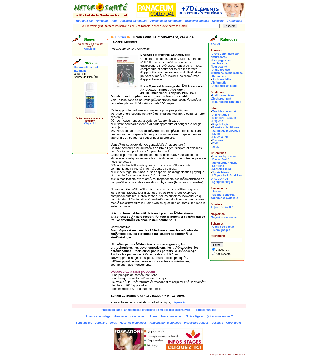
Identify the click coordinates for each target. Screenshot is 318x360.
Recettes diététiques (225, 127)
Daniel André (220, 159)
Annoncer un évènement (130, 316)
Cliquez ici (89, 49)
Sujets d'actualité (222, 207)
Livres (120, 37)
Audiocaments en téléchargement (222, 97)
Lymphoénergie (222, 182)
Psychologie (220, 124)
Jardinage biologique (226, 130)
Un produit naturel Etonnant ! (86, 69)
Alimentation (220, 114)
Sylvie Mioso (220, 172)
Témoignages (221, 230)
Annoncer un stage (224, 85)
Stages (216, 191)
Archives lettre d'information (221, 81)
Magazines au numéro (225, 217)
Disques (217, 140)
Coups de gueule (223, 226)
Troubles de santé (224, 111)
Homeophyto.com (224, 156)
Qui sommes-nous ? (220, 316)
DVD (215, 143)
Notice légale (194, 316)
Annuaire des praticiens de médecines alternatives (226, 73)
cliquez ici (179, 302)
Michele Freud (221, 169)
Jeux (215, 146)
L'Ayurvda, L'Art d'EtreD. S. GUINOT (226, 177)
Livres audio (220, 137)
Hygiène (217, 121)
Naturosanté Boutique (226, 101)
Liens (153, 316)
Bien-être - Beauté (224, 117)
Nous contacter (171, 316)
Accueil (215, 44)
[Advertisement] (87, 141)
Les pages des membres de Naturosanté (221, 63)
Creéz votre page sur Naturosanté (225, 55)
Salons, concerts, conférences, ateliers (224, 196)
